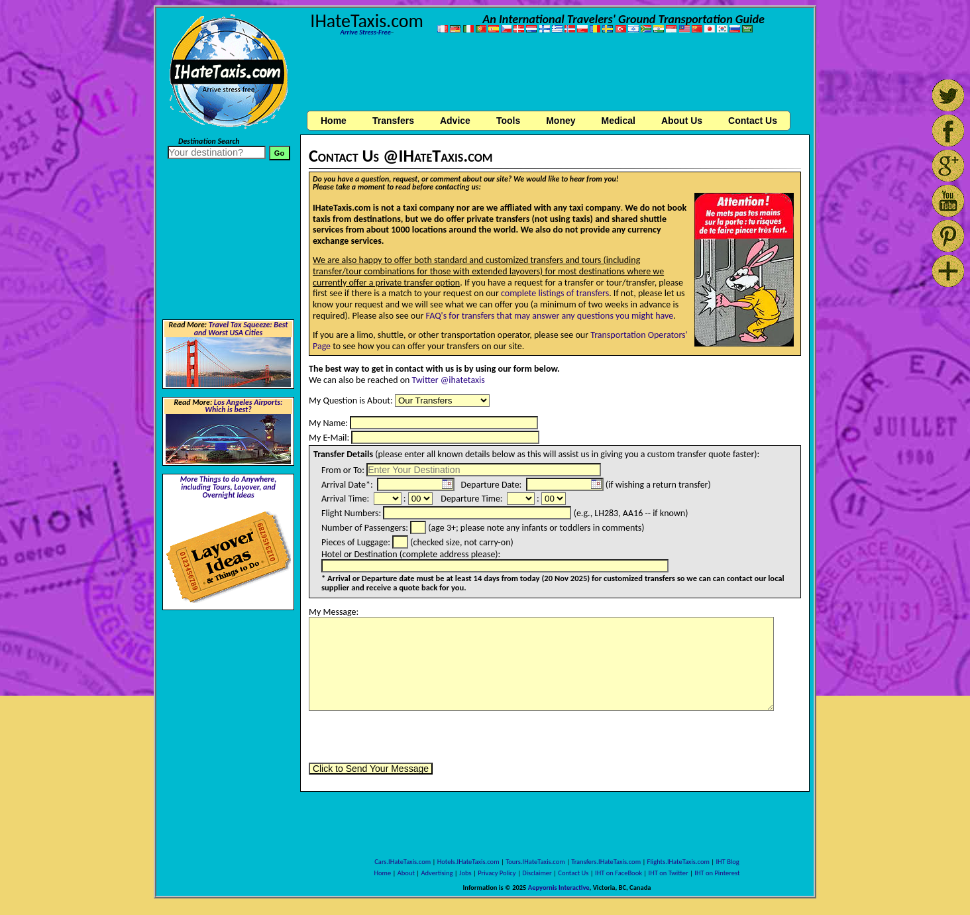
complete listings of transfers (555, 293)
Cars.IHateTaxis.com (402, 861)
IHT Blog (727, 861)
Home (334, 120)
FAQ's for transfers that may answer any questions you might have (550, 315)
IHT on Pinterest (716, 873)
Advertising (437, 873)
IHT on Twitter (668, 873)
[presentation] (409, 737)
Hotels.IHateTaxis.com (468, 861)
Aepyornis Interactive (559, 887)
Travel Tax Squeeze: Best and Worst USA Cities (241, 328)
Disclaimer (537, 873)
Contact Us (573, 873)
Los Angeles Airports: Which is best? (243, 406)
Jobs (465, 873)
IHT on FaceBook (618, 873)
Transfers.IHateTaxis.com (606, 861)
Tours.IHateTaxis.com (535, 861)
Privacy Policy (496, 873)
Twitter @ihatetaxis (448, 380)
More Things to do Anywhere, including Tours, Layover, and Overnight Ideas (228, 487)
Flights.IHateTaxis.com (678, 861)
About (406, 873)
